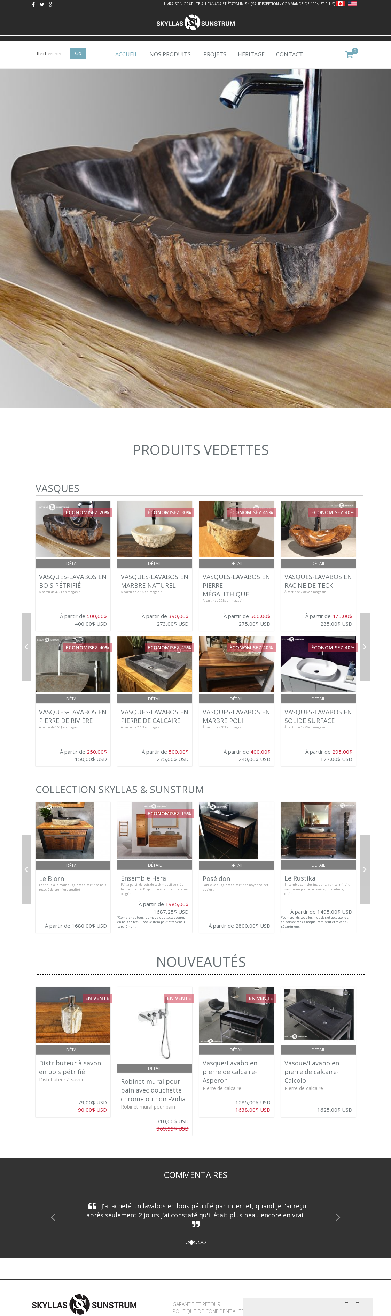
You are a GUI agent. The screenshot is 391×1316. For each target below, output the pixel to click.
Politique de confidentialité (208, 1311)
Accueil (126, 54)
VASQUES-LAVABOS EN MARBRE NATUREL (154, 580)
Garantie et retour (196, 1304)
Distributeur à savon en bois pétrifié (70, 1067)
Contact (289, 54)
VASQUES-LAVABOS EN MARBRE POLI (236, 716)
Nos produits (170, 54)
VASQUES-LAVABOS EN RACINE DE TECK (318, 580)
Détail (73, 563)
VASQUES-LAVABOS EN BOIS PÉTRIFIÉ (73, 580)
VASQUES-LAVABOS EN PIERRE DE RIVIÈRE (73, 716)
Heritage (251, 54)
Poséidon (216, 878)
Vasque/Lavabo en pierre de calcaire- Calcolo (311, 1072)
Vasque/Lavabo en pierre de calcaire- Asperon (230, 1072)
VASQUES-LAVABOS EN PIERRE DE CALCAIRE (154, 716)
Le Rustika (299, 878)
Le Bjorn (51, 878)
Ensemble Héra (143, 878)
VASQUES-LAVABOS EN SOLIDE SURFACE (318, 716)
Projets (214, 54)
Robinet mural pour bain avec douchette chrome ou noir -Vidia (153, 1090)
